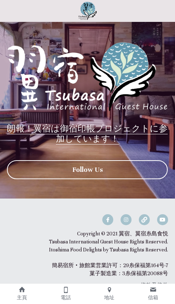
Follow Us (87, 169)
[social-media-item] (144, 219)
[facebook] (107, 219)
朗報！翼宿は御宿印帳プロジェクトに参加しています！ (87, 133)
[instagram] (126, 219)
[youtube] (162, 219)
